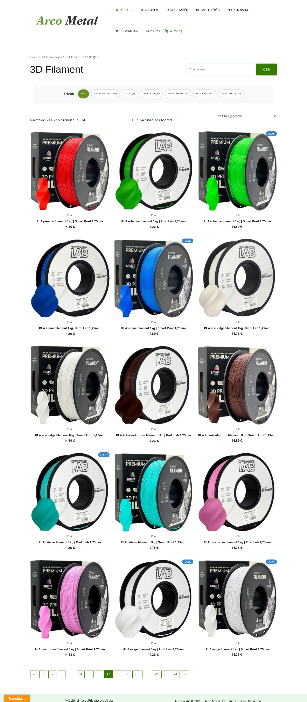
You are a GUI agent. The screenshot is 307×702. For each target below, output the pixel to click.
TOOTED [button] (122, 10)
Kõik (69, 79)
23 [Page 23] (174, 667)
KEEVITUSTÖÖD (193, 10)
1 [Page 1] (44, 667)
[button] (129, 10)
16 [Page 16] (103, 667)
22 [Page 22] (164, 667)
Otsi (266, 54)
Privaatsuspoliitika (102, 694)
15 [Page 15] (93, 667)
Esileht (34, 42)
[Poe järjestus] (244, 104)
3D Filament (75, 42)
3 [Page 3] (64, 667)
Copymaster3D (95, 79)
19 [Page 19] (133, 667)
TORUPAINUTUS (244, 10)
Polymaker (150, 79)
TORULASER (143, 10)
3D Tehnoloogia (53, 42)
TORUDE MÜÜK (167, 10)
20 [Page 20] (144, 667)
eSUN (124, 79)
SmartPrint (244, 79)
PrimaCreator (182, 79)
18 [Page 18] (123, 667)
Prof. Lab (213, 79)
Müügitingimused (73, 694)
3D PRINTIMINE (218, 10)
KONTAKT (266, 10)
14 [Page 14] (84, 667)
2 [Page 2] (54, 667)
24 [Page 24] (185, 667)
